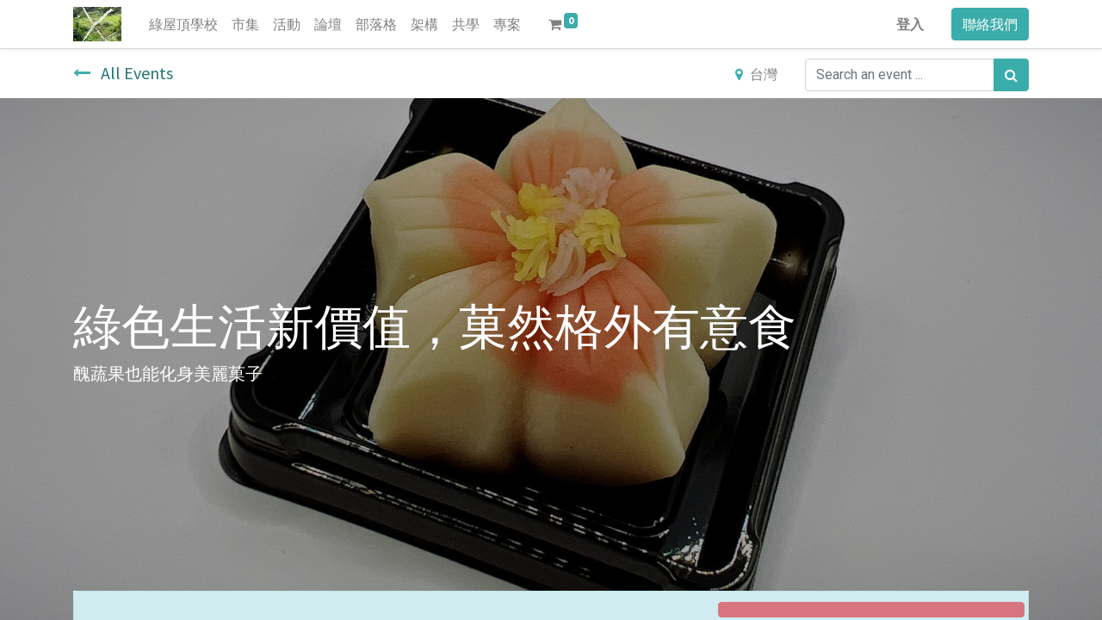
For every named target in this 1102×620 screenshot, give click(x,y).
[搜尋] (1011, 75)
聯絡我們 (990, 24)
